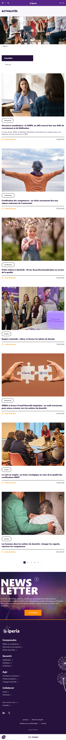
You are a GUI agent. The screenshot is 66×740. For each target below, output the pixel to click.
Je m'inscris (33, 613)
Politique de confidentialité (29, 723)
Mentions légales (37, 720)
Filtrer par (8, 64)
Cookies (43, 723)
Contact (35, 737)
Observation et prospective (12, 647)
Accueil (10, 46)
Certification (7, 666)
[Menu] (3, 3)
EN (60, 3)
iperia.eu (25, 720)
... (41, 562)
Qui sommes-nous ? (9, 702)
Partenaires (6, 695)
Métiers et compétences (11, 644)
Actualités (6, 705)
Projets (5, 692)
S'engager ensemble (9, 682)
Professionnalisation (9, 679)
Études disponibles (9, 650)
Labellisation (7, 660)
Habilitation (6, 663)
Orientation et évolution (11, 676)
